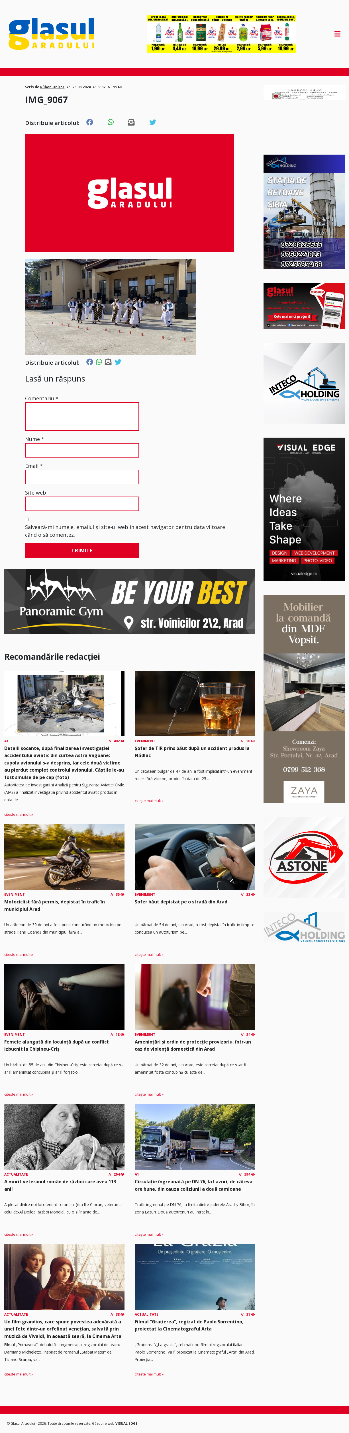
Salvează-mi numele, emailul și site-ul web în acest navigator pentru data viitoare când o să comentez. (125, 531)
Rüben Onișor (52, 87)
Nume (34, 439)
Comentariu (41, 398)
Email (34, 465)
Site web (35, 492)
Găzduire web (103, 1423)
